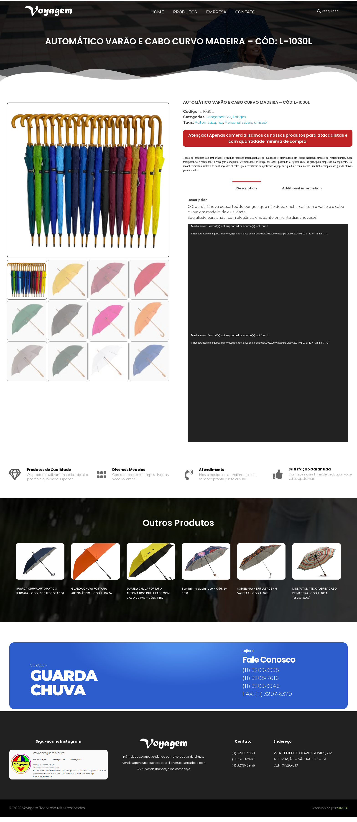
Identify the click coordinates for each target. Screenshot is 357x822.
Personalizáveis (238, 122)
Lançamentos (218, 117)
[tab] (246, 186)
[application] (268, 278)
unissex (260, 122)
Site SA (341, 813)
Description (246, 188)
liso (220, 122)
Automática (205, 122)
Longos (239, 117)
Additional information (302, 188)
